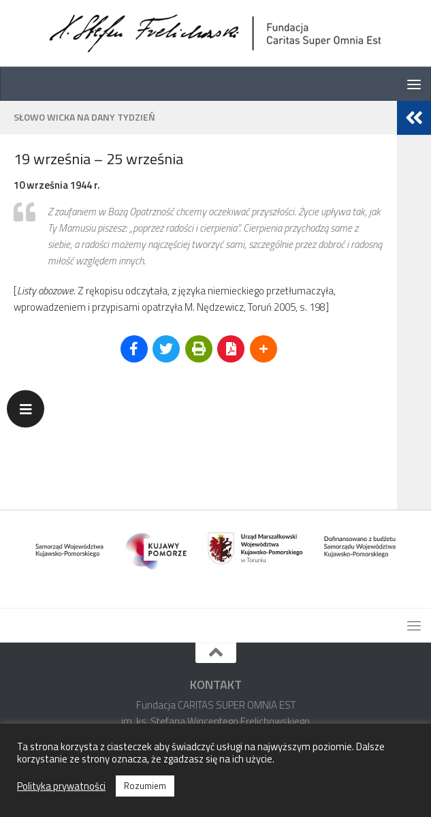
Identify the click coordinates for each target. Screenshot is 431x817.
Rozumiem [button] (145, 785)
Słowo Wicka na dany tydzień (84, 117)
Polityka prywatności (61, 786)
